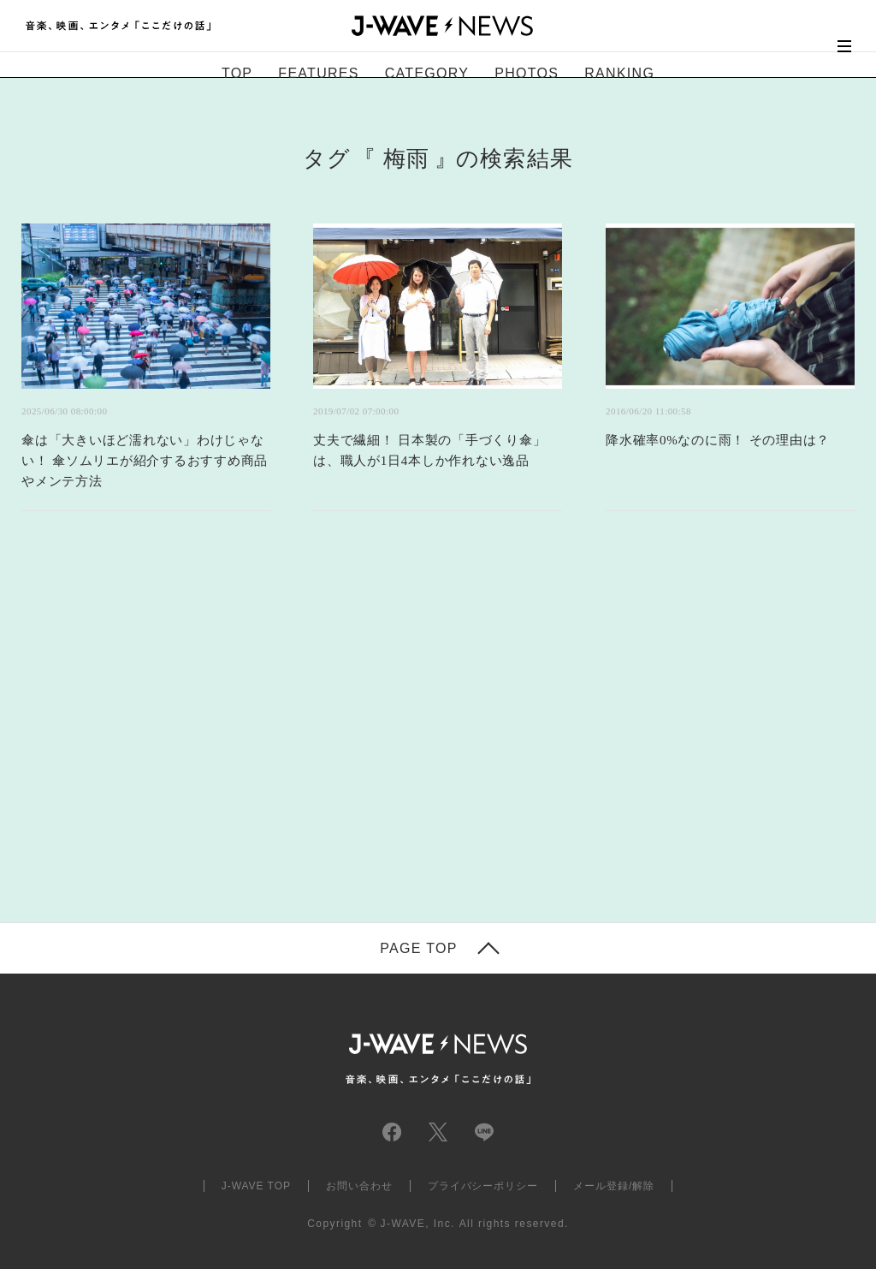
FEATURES (318, 73)
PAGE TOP (418, 949)
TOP (237, 73)
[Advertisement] (267, 738)
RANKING (619, 73)
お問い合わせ (359, 1186)
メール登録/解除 (613, 1186)
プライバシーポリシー (483, 1186)
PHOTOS (526, 73)
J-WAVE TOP (256, 1186)
